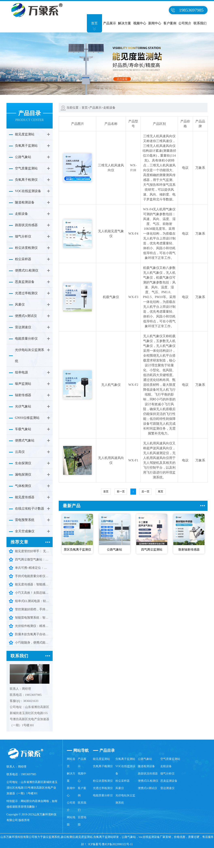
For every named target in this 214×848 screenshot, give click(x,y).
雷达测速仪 (23, 327)
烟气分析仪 (23, 236)
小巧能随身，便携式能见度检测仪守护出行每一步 (32, 642)
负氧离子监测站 (26, 145)
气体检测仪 (23, 486)
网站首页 (71, 762)
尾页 (160, 491)
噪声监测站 (23, 383)
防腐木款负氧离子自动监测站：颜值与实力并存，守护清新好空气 (32, 634)
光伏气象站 (23, 406)
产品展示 (109, 23)
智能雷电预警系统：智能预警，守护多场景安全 (32, 617)
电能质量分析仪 (26, 338)
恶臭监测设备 (24, 281)
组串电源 (21, 372)
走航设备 (21, 213)
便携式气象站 (24, 440)
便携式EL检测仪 (26, 270)
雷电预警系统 (24, 520)
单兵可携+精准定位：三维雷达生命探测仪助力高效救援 (32, 567)
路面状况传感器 (26, 225)
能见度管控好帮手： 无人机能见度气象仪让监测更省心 (32, 551)
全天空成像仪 (24, 531)
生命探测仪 (23, 463)
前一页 (121, 491)
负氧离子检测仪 (26, 179)
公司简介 (184, 23)
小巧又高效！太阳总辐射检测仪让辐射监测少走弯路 (32, 592)
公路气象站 (23, 157)
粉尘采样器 (23, 259)
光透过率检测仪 (26, 293)
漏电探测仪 (23, 474)
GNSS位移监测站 (27, 417)
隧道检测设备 (24, 202)
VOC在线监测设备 (28, 191)
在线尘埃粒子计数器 (29, 508)
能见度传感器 (24, 497)
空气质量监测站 (26, 168)
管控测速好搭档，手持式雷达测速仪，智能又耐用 (32, 609)
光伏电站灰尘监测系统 (29, 355)
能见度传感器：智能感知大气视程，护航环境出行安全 (32, 584)
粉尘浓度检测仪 (26, 247)
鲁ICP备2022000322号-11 (117, 844)
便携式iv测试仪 (26, 316)
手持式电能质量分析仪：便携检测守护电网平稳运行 (32, 576)
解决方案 (124, 23)
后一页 (145, 491)
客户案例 (169, 23)
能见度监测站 (24, 134)
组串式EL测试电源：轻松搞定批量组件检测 (32, 601)
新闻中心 (154, 23)
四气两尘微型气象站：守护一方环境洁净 (32, 559)
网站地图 (71, 821)
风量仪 (20, 304)
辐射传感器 (23, 395)
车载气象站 (23, 429)
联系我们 (200, 23)
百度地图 (82, 821)
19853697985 (191, 10)
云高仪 (20, 451)
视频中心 (139, 23)
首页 (94, 23)
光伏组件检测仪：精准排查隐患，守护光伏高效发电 (32, 626)
